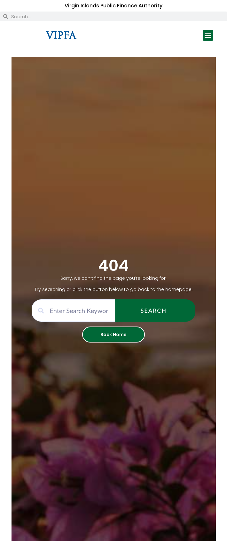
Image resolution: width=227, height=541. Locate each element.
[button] (208, 35)
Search (154, 310)
